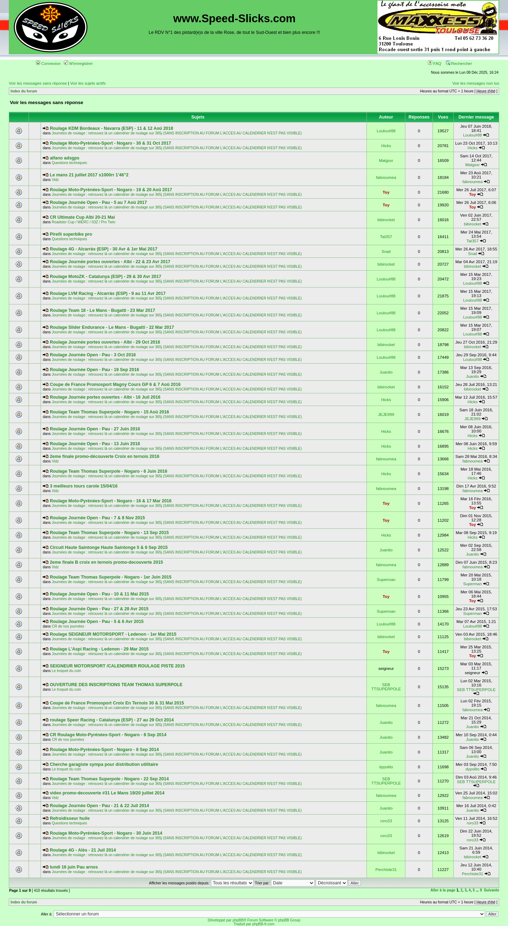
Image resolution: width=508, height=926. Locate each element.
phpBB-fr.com (263, 924)
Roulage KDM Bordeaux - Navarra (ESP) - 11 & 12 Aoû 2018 (111, 128)
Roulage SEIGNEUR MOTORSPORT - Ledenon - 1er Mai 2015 (113, 634)
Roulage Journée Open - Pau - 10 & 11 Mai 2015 (99, 594)
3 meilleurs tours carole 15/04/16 (83, 486)
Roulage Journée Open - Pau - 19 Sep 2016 (94, 369)
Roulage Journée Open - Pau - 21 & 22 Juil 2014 (99, 805)
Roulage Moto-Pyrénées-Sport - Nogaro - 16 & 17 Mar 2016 (110, 500)
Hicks (386, 146)
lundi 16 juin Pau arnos (74, 867)
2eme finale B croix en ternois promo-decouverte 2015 (106, 562)
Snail (386, 251)
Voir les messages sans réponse (38, 83)
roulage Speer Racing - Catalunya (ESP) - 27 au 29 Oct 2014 (112, 720)
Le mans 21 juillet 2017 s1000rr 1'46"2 (89, 175)
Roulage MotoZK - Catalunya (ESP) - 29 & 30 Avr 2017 (105, 276)
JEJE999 (386, 414)
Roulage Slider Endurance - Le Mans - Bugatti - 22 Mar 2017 (112, 327)
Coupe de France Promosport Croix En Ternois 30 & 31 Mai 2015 (117, 703)
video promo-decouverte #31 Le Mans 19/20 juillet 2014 (107, 793)
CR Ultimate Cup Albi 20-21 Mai (82, 217)
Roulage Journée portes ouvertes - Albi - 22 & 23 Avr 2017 (110, 261)
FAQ (434, 63)
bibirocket (386, 220)
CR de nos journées (68, 626)
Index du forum (24, 91)
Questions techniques (69, 163)
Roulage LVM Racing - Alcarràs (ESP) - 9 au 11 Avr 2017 (107, 293)
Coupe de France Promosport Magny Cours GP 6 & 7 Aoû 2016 (115, 384)
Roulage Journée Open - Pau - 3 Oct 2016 (93, 354)
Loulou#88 (386, 131)
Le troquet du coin (66, 671)
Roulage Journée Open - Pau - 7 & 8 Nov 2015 (97, 517)
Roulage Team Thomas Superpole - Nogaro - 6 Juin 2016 (108, 471)
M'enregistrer (78, 63)
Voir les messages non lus (475, 83)
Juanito (386, 372)
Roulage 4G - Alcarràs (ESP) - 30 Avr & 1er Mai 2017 (103, 249)
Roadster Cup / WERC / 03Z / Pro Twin (83, 222)
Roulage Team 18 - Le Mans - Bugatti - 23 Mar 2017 (102, 310)
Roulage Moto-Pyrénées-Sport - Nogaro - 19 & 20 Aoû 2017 (111, 189)
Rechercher (459, 63)
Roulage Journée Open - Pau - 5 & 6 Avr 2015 (97, 621)
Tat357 (386, 237)
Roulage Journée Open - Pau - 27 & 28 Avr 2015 (99, 608)
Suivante (491, 890)
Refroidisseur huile (70, 818)
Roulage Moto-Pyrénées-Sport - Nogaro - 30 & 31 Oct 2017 (110, 143)
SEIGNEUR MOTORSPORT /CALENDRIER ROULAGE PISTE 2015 (117, 666)
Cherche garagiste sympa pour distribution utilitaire (104, 764)
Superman (386, 579)
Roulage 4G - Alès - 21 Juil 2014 (83, 850)
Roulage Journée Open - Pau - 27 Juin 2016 (95, 428)
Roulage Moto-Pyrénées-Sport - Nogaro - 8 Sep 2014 (104, 749)
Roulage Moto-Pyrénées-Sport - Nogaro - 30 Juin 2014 (106, 833)
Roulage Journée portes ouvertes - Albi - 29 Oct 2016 (105, 342)
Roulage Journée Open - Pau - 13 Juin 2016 (95, 443)
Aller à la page (442, 890)
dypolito (386, 767)
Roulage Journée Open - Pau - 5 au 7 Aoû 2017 (98, 202)
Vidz (55, 180)
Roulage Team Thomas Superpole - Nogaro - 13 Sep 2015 (109, 532)
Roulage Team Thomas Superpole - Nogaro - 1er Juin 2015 (110, 577)
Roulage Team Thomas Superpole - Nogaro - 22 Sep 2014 (109, 778)
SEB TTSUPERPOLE (386, 687)
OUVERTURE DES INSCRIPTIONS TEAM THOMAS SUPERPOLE (116, 684)
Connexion (48, 63)
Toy (386, 192)
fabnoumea (386, 177)
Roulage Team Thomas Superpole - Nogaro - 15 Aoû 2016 (109, 412)
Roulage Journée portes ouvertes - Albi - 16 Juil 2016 (105, 397)
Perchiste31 (386, 869)
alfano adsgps (64, 158)
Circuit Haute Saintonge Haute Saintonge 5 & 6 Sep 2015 (109, 547)
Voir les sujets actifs (87, 83)
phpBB (237, 920)
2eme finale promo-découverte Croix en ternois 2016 (104, 456)
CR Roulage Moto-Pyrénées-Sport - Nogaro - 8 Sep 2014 (108, 734)
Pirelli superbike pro (71, 234)
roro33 (386, 821)
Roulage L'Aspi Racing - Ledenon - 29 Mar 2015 (99, 649)
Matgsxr (386, 160)
